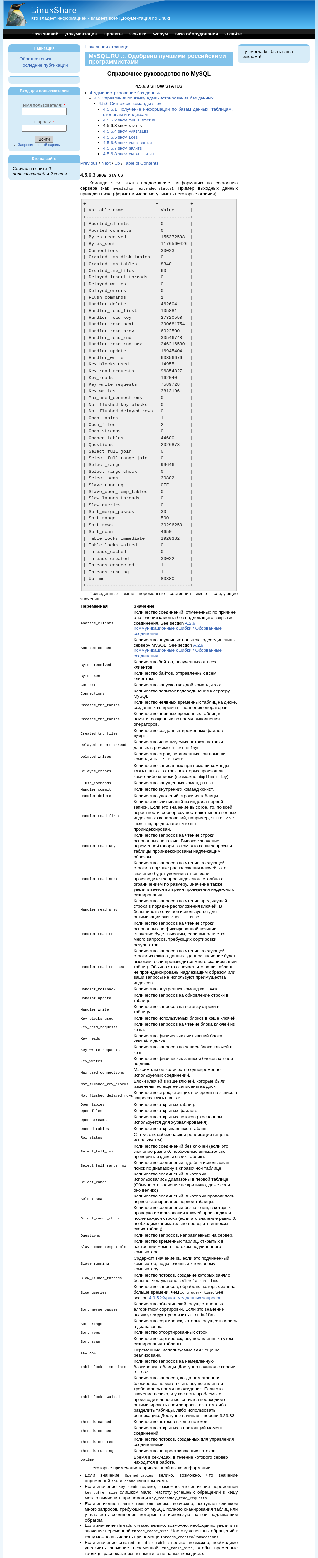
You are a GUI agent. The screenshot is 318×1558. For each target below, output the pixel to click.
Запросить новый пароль (39, 145)
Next (106, 160)
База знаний (45, 34)
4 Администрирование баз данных (125, 92)
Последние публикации (43, 65)
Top (84, 1548)
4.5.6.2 (129, 119)
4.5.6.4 (125, 130)
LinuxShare (53, 9)
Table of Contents (141, 160)
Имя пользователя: (44, 105)
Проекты (113, 34)
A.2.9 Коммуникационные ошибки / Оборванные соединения (178, 625)
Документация (81, 34)
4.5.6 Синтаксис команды (129, 103)
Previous (89, 160)
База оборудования (196, 34)
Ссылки (138, 34)
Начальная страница (107, 46)
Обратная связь (35, 58)
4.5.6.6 (128, 141)
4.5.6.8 (129, 151)
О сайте (233, 34)
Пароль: (44, 122)
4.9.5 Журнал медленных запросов (185, 1286)
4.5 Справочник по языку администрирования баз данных (154, 98)
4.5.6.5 (120, 135)
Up (117, 160)
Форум (160, 34)
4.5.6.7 (122, 146)
